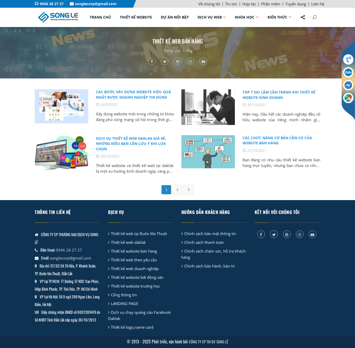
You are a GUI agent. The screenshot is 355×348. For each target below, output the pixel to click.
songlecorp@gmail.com (96, 3)
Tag (189, 50)
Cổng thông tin (124, 294)
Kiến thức (277, 17)
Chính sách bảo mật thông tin (210, 233)
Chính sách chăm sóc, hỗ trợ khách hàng (213, 254)
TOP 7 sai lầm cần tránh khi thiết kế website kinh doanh (279, 98)
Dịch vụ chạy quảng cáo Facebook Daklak (139, 315)
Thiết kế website (136, 17)
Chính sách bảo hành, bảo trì (209, 266)
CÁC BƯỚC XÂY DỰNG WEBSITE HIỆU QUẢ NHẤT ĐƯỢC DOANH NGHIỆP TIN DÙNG (133, 98)
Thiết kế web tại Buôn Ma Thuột (139, 233)
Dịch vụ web (210, 17)
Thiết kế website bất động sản (137, 277)
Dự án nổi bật (175, 17)
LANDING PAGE (124, 303)
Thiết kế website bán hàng (134, 251)
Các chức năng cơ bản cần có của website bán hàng (277, 144)
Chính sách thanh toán (204, 242)
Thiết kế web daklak (128, 242)
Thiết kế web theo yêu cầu (134, 259)
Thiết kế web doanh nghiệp (135, 268)
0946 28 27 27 (52, 3)
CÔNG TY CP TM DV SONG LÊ (208, 341)
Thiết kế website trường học (135, 286)
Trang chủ (100, 17)
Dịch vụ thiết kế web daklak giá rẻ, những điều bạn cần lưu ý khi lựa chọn (131, 147)
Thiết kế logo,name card (132, 327)
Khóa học (244, 17)
